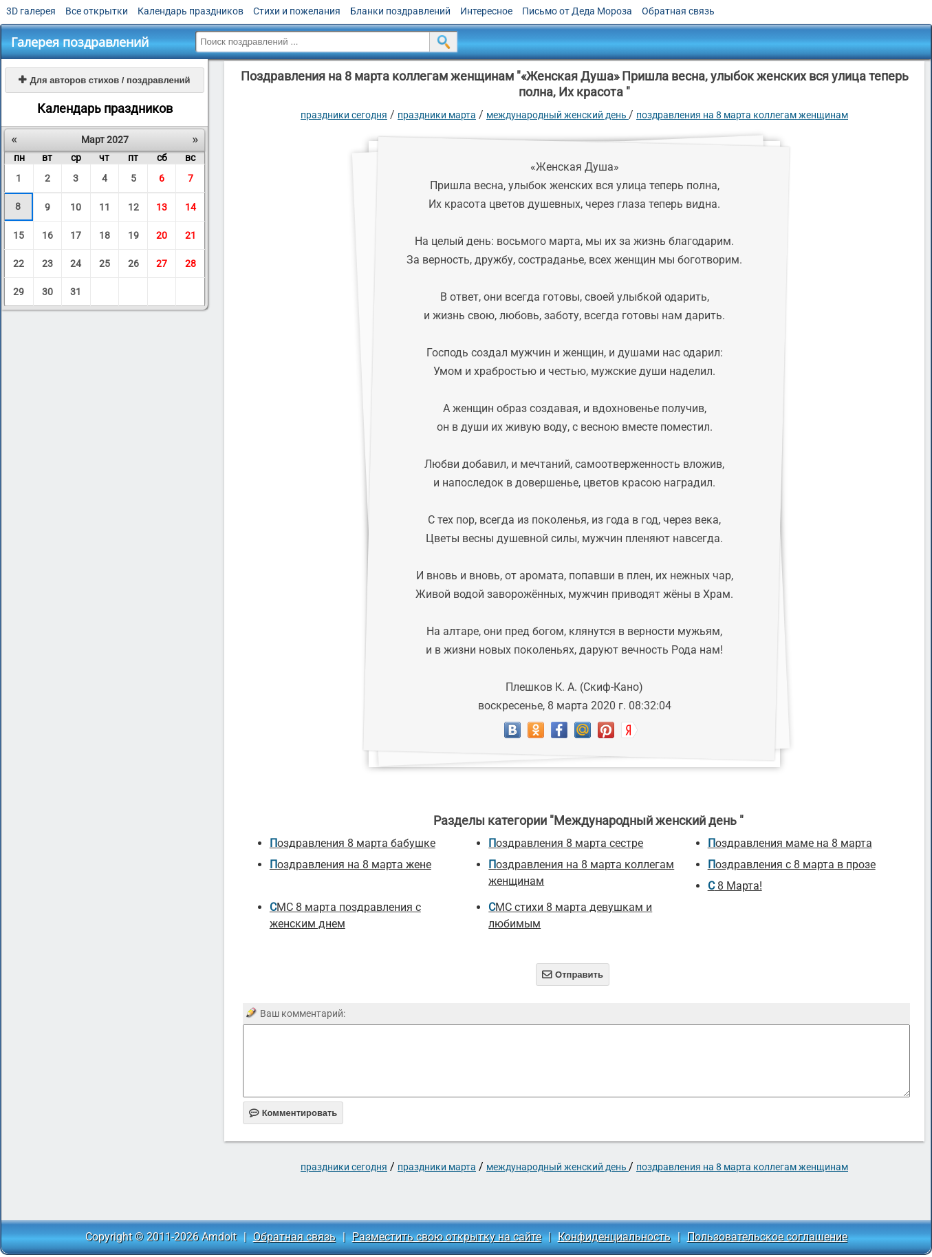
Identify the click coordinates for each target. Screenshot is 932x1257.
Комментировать (293, 1113)
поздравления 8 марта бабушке (352, 843)
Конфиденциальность (614, 1236)
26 (133, 263)
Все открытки (96, 11)
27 (161, 263)
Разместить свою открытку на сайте (446, 1236)
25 (104, 263)
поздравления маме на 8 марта (790, 843)
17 (75, 235)
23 (47, 263)
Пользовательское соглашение (767, 1236)
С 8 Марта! (735, 885)
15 (18, 235)
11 (104, 207)
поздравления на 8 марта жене (350, 864)
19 (133, 235)
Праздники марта (437, 114)
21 (190, 235)
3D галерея (31, 11)
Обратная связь (678, 11)
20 (161, 235)
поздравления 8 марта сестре (565, 843)
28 (190, 263)
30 (47, 291)
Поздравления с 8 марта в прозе (792, 864)
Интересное (486, 11)
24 (75, 263)
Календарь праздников (190, 11)
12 (133, 207)
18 (104, 235)
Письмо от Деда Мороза (577, 11)
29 (18, 291)
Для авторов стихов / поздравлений (104, 80)
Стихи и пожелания (296, 11)
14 (190, 207)
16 (47, 235)
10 (75, 207)
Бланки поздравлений (400, 11)
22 (18, 263)
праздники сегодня (344, 114)
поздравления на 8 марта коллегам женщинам (742, 114)
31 (75, 291)
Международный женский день (557, 114)
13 (161, 207)
